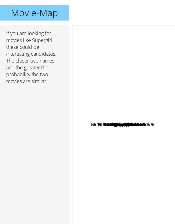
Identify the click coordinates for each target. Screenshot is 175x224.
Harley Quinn (114, 120)
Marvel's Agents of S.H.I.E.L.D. (121, 133)
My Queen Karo (118, 207)
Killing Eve (104, 85)
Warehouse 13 (147, 129)
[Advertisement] (34, 122)
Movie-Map (34, 12)
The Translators (106, 66)
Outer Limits (129, 80)
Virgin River (142, 66)
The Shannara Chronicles (139, 148)
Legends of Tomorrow (105, 191)
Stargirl (120, 128)
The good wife (128, 177)
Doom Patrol (121, 59)
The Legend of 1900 (140, 159)
